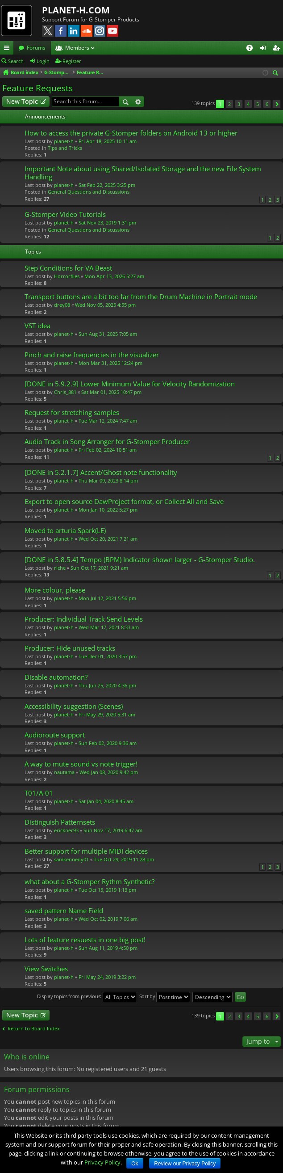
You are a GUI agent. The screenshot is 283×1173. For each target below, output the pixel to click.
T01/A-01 (39, 793)
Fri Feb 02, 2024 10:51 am (108, 449)
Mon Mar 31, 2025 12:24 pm (110, 363)
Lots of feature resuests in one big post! (85, 940)
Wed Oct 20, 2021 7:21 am (108, 538)
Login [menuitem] (265, 49)
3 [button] (238, 104)
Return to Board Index (34, 1028)
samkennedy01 (71, 859)
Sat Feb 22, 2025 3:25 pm (107, 185)
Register (71, 61)
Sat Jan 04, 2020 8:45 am (106, 801)
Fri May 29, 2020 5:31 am (107, 714)
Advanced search (138, 101)
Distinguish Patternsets (60, 822)
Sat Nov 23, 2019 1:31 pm (107, 222)
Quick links (8, 49)
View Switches (46, 969)
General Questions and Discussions (88, 191)
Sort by (165, 997)
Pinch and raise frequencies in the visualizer (92, 355)
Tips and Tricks (65, 147)
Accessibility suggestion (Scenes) (74, 706)
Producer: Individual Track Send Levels (84, 619)
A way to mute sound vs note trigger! (81, 764)
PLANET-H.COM (76, 10)
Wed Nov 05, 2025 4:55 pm (105, 304)
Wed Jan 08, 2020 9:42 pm (108, 772)
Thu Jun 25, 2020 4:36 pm (107, 685)
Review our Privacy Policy (185, 1163)
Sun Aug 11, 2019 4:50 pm (108, 947)
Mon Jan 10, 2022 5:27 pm (108, 509)
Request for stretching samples (72, 412)
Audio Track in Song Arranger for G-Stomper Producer (107, 441)
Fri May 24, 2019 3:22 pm (107, 977)
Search (16, 61)
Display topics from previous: (87, 997)
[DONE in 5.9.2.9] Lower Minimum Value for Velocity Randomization (130, 384)
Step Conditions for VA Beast (68, 268)
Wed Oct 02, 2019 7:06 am (108, 918)
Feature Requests (37, 88)
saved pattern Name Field (64, 910)
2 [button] (229, 104)
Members (77, 47)
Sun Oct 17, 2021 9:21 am (99, 567)
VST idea (37, 326)
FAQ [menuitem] (252, 49)
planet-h (64, 141)
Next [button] (276, 104)
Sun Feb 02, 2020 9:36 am (108, 743)
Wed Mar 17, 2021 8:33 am (109, 627)
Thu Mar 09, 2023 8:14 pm (108, 480)
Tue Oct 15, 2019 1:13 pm (107, 889)
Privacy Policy (102, 1162)
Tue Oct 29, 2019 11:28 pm (124, 859)
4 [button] (248, 104)
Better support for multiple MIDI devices (86, 851)
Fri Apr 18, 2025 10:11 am (108, 141)
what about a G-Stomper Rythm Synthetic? (89, 881)
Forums (36, 47)
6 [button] (267, 104)
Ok (134, 1163)
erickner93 (66, 830)
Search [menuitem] (277, 73)
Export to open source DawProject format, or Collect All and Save (124, 501)
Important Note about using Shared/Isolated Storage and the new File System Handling (143, 173)
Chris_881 (65, 392)
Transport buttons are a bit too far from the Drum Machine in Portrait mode (141, 296)
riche (60, 567)
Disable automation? (56, 677)
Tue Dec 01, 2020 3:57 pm (108, 656)
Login (43, 61)
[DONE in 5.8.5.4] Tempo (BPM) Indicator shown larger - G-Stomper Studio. (140, 559)
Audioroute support (55, 735)
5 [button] (257, 104)
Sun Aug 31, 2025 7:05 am (108, 333)
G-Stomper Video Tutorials (65, 214)
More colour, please (55, 590)
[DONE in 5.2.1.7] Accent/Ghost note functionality (101, 472)
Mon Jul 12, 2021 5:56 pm (107, 598)
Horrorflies (66, 276)
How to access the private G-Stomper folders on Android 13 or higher (131, 133)
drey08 (62, 304)
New (22, 101)
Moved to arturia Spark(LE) (65, 530)
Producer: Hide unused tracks (70, 648)
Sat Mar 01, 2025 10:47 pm (111, 392)
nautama (64, 772)
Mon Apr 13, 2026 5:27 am (114, 276)
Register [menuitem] (278, 49)
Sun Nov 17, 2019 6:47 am (112, 830)
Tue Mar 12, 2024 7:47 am (108, 420)
